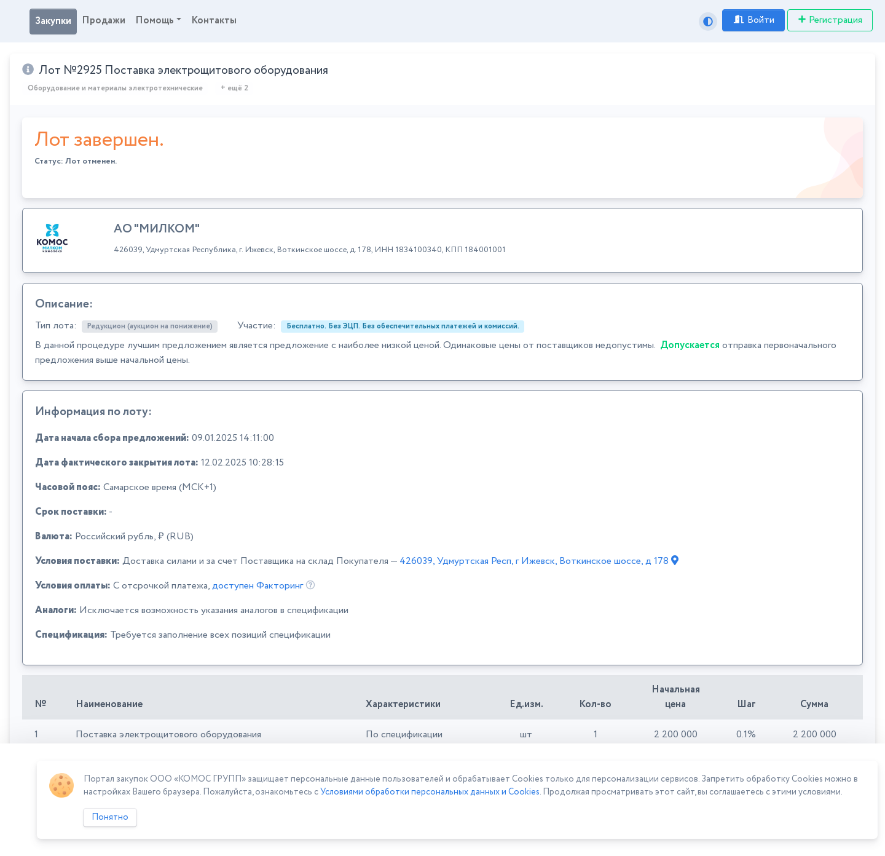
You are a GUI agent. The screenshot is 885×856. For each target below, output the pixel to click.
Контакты (214, 21)
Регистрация (830, 20)
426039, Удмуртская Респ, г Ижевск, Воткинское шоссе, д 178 (538, 561)
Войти (753, 20)
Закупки (53, 21)
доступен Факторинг (257, 586)
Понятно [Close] (110, 817)
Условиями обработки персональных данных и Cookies (430, 792)
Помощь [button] (154, 21)
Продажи (103, 21)
